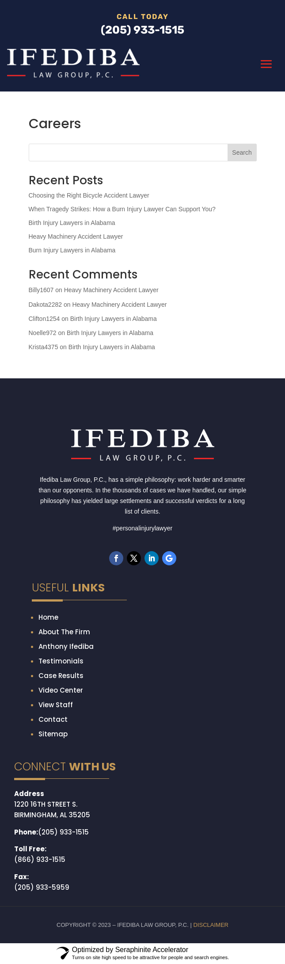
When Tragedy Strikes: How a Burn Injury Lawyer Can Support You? (122, 209)
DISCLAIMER (210, 925)
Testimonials (61, 661)
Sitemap (53, 734)
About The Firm (64, 631)
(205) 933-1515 (63, 832)
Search (241, 152)
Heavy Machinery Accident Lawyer (76, 236)
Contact (53, 719)
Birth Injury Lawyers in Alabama (72, 222)
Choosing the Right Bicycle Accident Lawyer (89, 195)
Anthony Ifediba (66, 646)
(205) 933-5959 (41, 887)
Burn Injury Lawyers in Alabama (72, 250)
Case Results (61, 675)
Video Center (60, 690)
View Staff (55, 704)
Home (48, 617)
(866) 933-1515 (39, 859)
